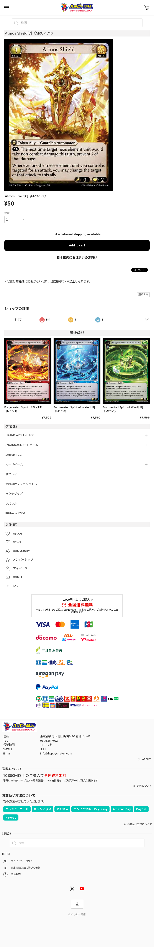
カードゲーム (14, 464)
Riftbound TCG (15, 513)
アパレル (11, 503)
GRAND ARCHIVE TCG (19, 435)
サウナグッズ (14, 493)
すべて (18, 319)
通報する (143, 294)
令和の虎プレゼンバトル (21, 484)
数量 (7, 213)
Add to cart (77, 245)
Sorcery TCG (13, 454)
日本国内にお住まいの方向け (77, 257)
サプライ (11, 474)
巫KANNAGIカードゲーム (21, 445)
